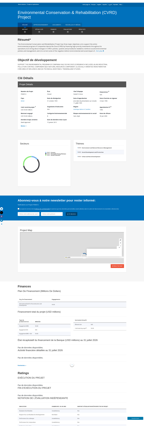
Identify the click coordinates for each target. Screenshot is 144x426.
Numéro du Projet (27, 91)
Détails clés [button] (39, 31)
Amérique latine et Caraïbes (81, 109)
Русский (115, 4)
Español (105, 4)
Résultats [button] (82, 31)
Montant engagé (27, 113)
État (48, 91)
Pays (22, 98)
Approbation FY (105, 107)
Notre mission (22, 4)
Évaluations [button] (67, 31)
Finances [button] (53, 31)
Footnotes (21, 365)
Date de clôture (105, 113)
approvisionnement (41, 25)
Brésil (22, 101)
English (99, 4)
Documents (56, 25)
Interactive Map (117, 266)
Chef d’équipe (78, 91)
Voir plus (100, 51)
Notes (23, 126)
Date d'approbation (80, 98)
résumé (25, 25)
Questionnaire (135, 418)
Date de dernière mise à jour (57, 120)
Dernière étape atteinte (29, 120)
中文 (120, 4)
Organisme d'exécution (55, 107)
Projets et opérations (33, 4)
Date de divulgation (54, 98)
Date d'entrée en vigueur (108, 98)
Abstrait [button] (24, 31)
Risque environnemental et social (84, 113)
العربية (110, 4)
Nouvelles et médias (72, 25)
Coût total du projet (28, 107)
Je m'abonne (71, 214)
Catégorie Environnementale (57, 113)
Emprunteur (104, 92)
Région (75, 107)
